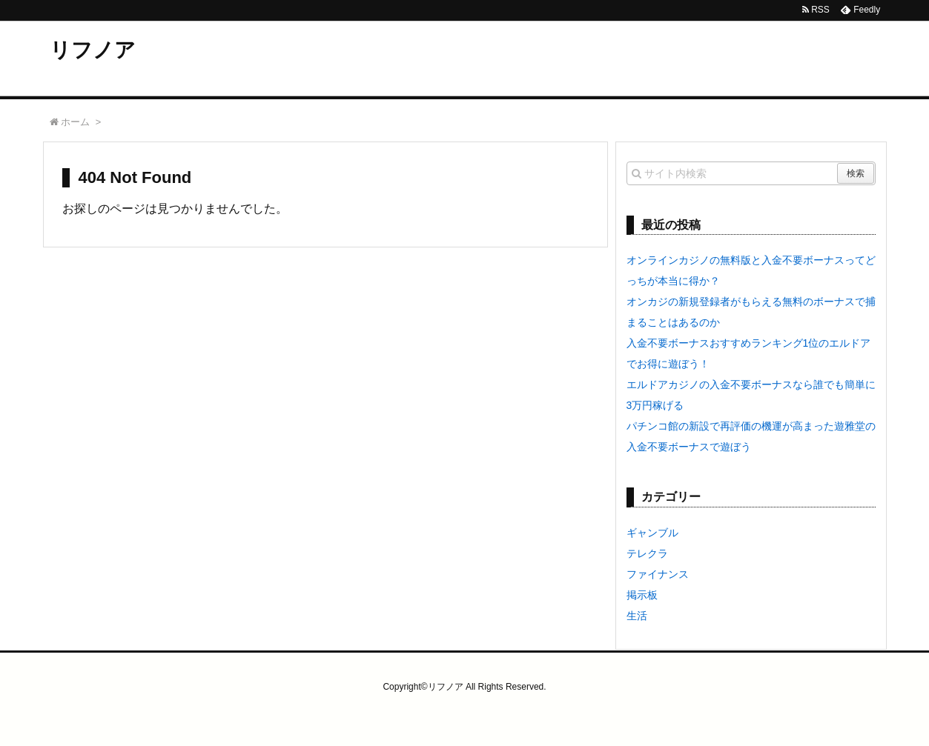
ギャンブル (652, 533)
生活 (637, 616)
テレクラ (647, 553)
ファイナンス (658, 574)
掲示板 (642, 595)
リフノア (93, 50)
